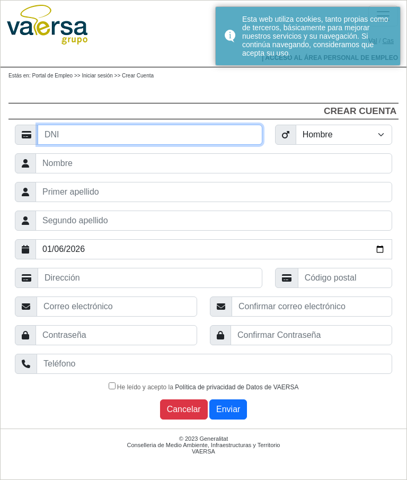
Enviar (228, 409)
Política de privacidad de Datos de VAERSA (236, 387)
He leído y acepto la (204, 386)
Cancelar (184, 409)
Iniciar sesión (97, 75)
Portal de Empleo (52, 75)
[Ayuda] (150, 135)
